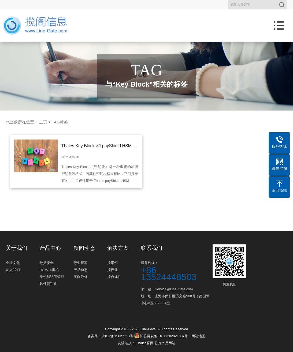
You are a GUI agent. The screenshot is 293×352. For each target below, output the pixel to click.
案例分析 (80, 277)
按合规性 (114, 277)
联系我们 (151, 248)
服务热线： (176, 270)
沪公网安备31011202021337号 (161, 336)
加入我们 (13, 270)
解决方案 (118, 248)
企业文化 (13, 263)
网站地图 (198, 336)
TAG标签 (60, 122)
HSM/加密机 (49, 270)
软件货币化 (48, 284)
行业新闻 (80, 263)
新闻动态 (84, 248)
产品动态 (80, 270)
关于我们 (16, 248)
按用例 (112, 263)
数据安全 (47, 263)
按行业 (112, 270)
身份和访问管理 (52, 277)
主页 (43, 122)
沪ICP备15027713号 (117, 336)
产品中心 (50, 248)
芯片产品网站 (164, 343)
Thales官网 (145, 343)
